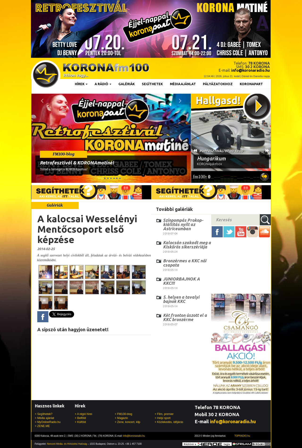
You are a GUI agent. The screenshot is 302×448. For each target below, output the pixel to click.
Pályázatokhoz (218, 84)
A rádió (103, 84)
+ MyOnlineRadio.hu (48, 422)
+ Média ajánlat (44, 418)
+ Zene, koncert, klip (127, 422)
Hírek (81, 84)
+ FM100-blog (123, 414)
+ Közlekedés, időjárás (169, 422)
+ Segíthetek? (43, 414)
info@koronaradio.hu (233, 421)
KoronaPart (251, 84)
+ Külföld (80, 422)
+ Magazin (121, 418)
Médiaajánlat (183, 84)
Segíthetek (152, 84)
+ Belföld (80, 418)
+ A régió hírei (83, 414)
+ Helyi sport (162, 418)
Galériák (126, 84)
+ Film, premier (164, 414)
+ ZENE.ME (42, 426)
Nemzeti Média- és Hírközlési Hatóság (67, 444)
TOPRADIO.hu (242, 436)
